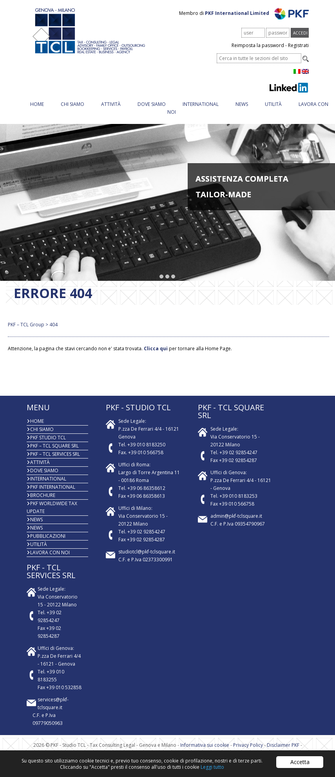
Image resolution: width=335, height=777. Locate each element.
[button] (161, 277)
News (241, 104)
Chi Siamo (72, 104)
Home (37, 104)
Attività (111, 104)
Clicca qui (156, 348)
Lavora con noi (50, 552)
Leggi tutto (212, 767)
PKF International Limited (257, 13)
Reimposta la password (258, 45)
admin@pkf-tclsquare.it (236, 516)
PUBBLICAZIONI (47, 536)
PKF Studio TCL (48, 437)
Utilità (273, 104)
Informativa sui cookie (204, 745)
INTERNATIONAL (201, 104)
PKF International (52, 487)
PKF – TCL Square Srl (54, 445)
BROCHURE (42, 495)
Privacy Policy (248, 745)
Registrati (298, 45)
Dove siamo (152, 104)
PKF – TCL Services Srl (55, 454)
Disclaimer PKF (283, 745)
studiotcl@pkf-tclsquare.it (146, 551)
